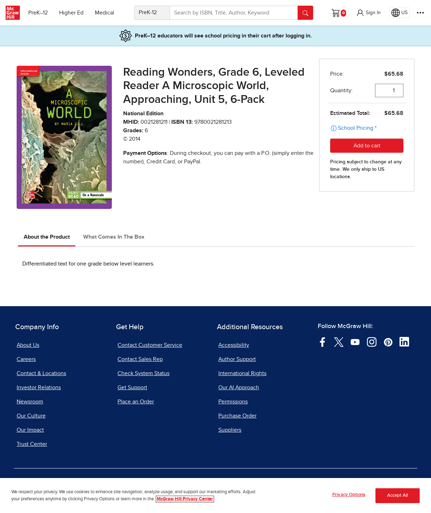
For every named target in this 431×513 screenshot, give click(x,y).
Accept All (397, 495)
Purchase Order (237, 416)
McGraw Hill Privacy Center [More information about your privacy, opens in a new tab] (185, 499)
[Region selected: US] (399, 12)
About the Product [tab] (47, 237)
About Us (28, 345)
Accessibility (233, 345)
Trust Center (32, 444)
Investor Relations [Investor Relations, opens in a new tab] (39, 387)
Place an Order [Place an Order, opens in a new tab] (135, 401)
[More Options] (420, 13)
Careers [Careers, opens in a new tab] (26, 359)
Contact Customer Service (149, 345)
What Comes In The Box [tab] (113, 237)
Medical (104, 13)
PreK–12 (38, 13)
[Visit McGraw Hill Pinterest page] (388, 341)
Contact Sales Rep (140, 359)
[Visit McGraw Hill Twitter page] (339, 341)
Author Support (237, 359)
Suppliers (229, 430)
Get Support (132, 387)
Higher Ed (71, 13)
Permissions (233, 401)
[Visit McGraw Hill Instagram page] (372, 341)
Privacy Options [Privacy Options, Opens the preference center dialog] (348, 495)
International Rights (242, 373)
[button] (368, 13)
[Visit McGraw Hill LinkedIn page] (404, 341)
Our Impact (30, 430)
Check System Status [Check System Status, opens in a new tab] (143, 373)
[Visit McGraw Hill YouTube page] (355, 341)
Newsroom (30, 401)
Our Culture (31, 416)
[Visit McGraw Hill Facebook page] (322, 341)
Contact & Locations (41, 373)
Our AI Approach (238, 387)
